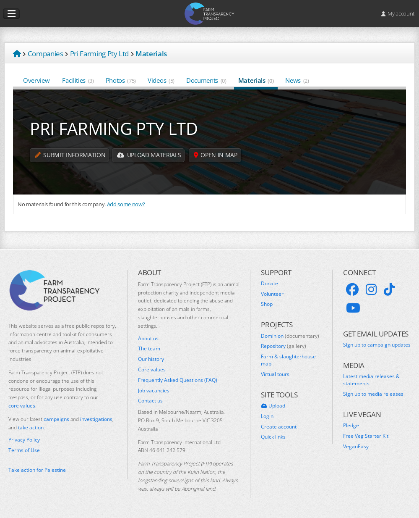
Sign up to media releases (373, 394)
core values (21, 405)
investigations (96, 419)
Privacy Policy (24, 439)
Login (267, 416)
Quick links (273, 437)
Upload (273, 405)
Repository (283, 346)
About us (148, 338)
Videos (161, 80)
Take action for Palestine (37, 469)
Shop (267, 304)
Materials (256, 80)
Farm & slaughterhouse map (288, 360)
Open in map (216, 155)
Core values (152, 369)
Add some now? (126, 204)
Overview (36, 80)
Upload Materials (149, 155)
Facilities (78, 80)
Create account (279, 426)
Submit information (70, 155)
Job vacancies (153, 390)
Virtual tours (275, 374)
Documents (206, 80)
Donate (269, 283)
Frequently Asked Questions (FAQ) (177, 380)
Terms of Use (24, 450)
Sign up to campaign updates (377, 345)
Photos (121, 80)
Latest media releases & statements (371, 380)
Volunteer (272, 294)
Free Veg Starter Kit (365, 436)
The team (149, 348)
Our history (151, 359)
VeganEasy (356, 446)
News (297, 80)
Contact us (150, 400)
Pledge (351, 425)
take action (31, 427)
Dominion (290, 336)
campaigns (56, 419)
